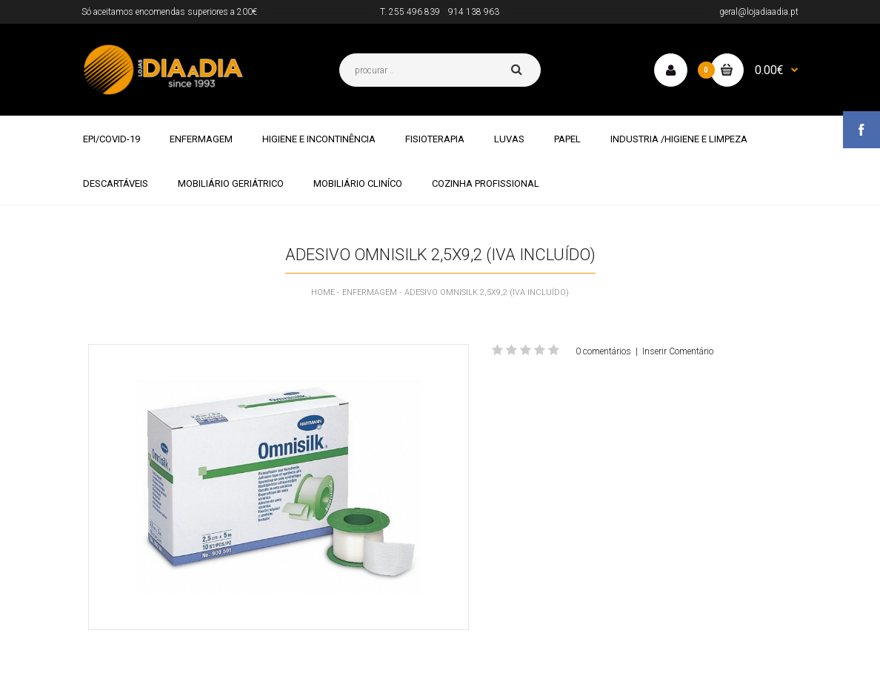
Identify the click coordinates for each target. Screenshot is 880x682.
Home (323, 292)
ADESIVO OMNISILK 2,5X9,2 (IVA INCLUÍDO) (486, 292)
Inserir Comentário (677, 351)
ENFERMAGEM (369, 292)
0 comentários (603, 351)
